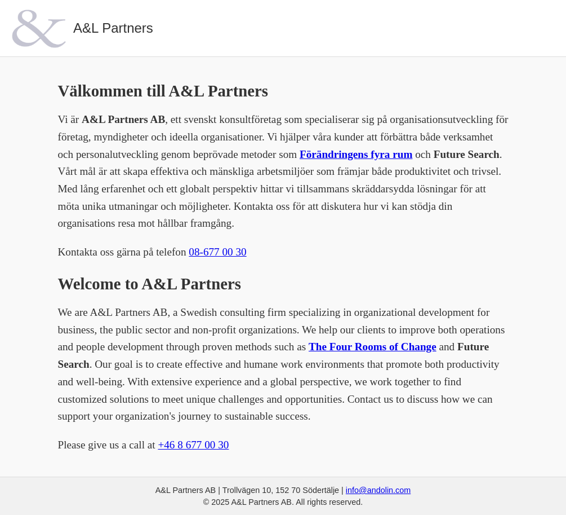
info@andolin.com (378, 490)
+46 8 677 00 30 (193, 445)
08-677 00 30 (217, 252)
